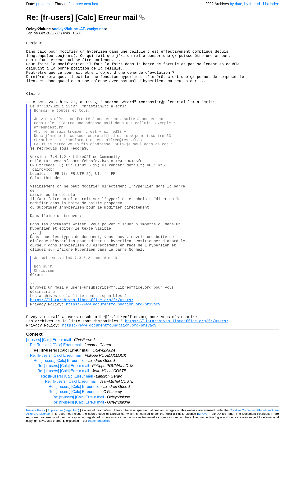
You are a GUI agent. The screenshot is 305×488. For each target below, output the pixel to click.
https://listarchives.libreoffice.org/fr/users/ (82, 357)
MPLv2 (202, 477)
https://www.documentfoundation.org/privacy (113, 363)
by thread (252, 4)
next (47, 4)
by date (236, 4)
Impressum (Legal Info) (63, 474)
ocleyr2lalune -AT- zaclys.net (79, 29)
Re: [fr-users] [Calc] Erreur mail (85, 17)
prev (40, 4)
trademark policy (99, 484)
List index (271, 4)
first (72, 4)
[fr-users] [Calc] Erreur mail (48, 403)
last (95, 4)
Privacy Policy (35, 474)
